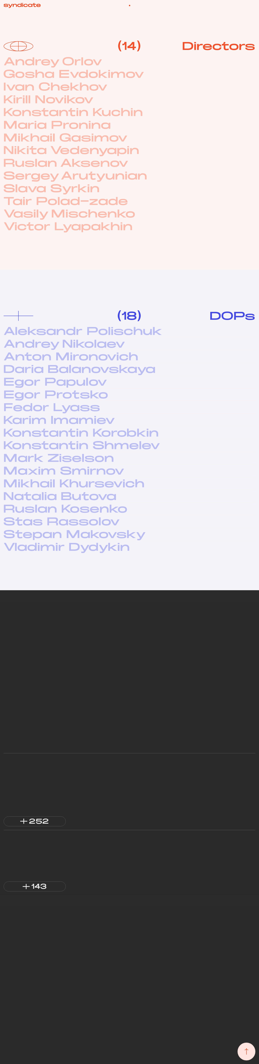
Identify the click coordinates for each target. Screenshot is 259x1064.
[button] (35, 821)
